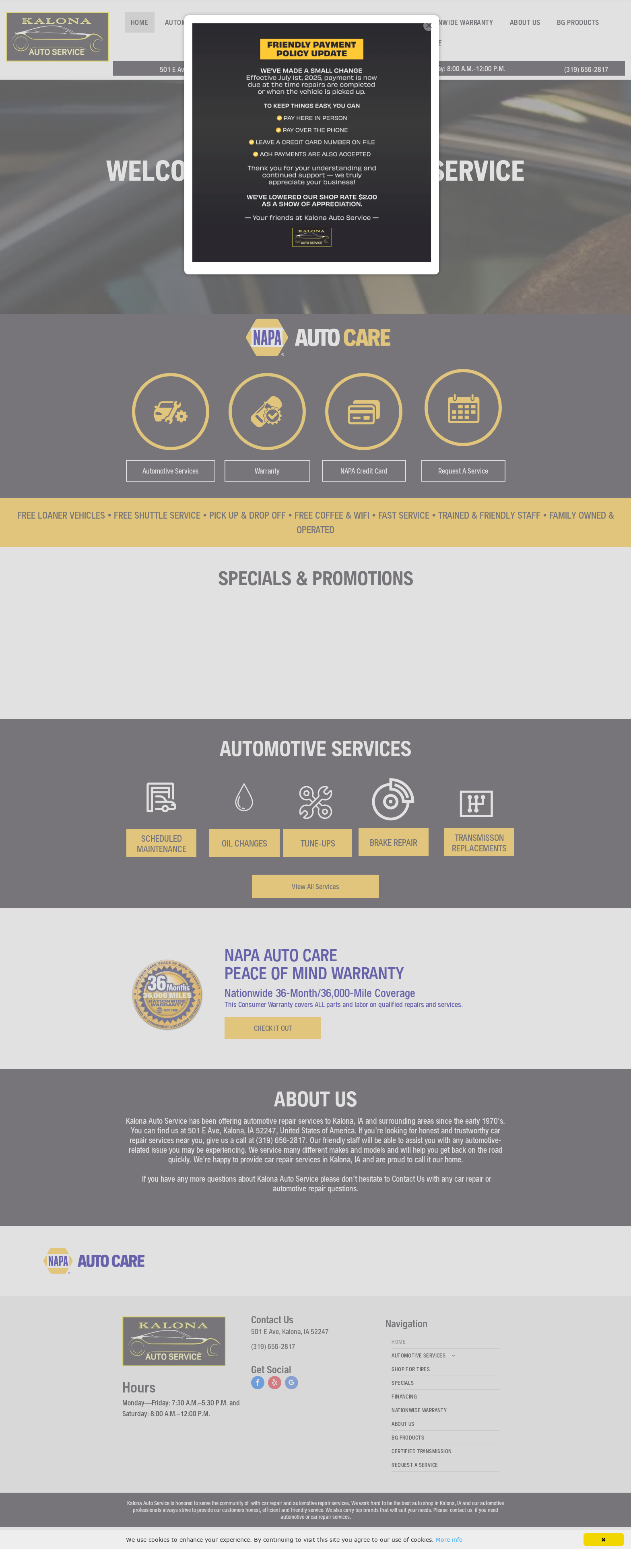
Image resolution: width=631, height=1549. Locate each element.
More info (449, 1539)
